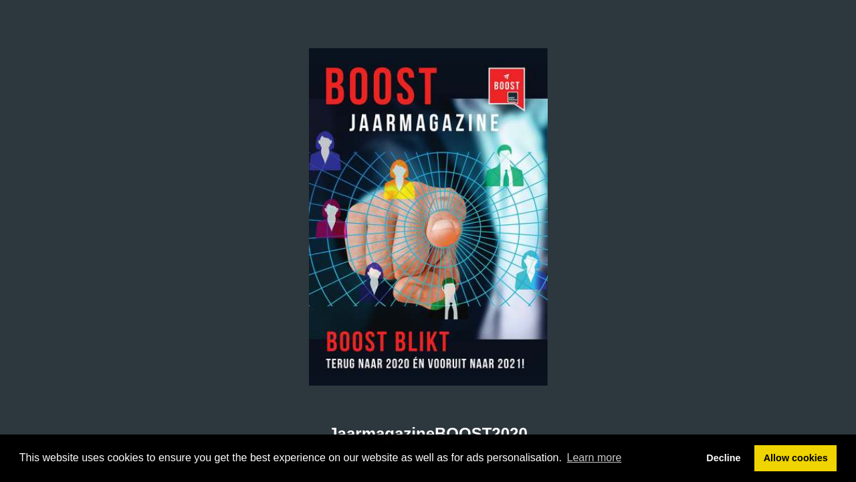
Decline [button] (723, 458)
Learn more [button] (594, 457)
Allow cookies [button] (796, 458)
